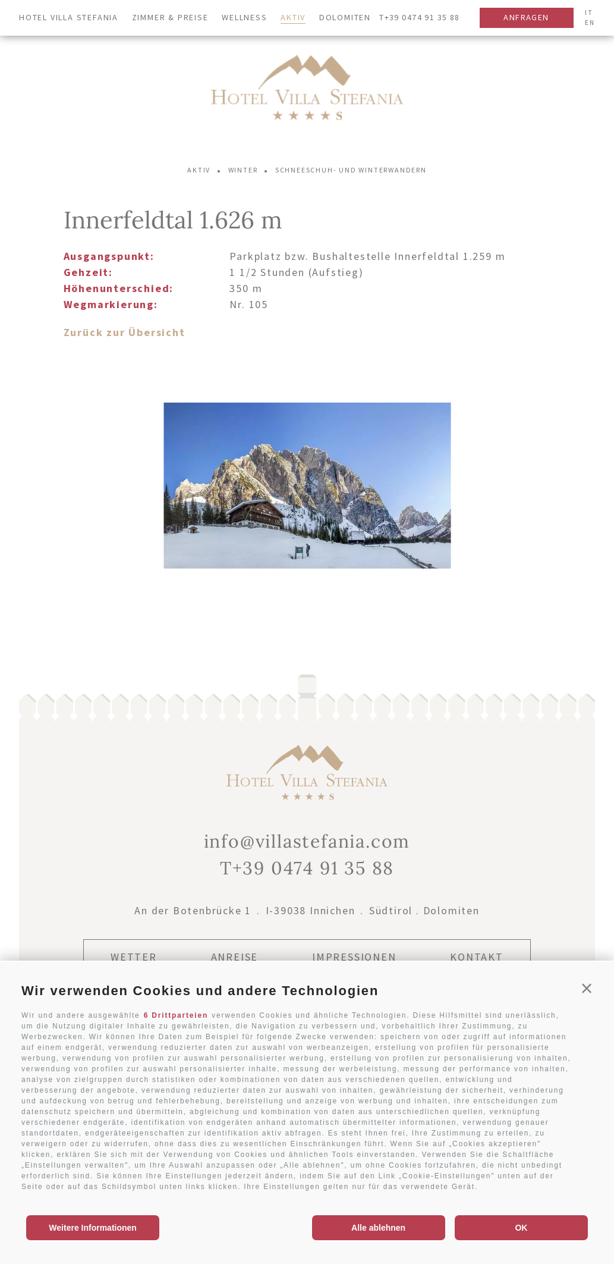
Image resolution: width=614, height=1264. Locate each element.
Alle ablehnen (378, 1227)
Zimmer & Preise (170, 17)
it (589, 12)
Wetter (134, 957)
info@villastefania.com (307, 841)
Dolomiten (345, 17)
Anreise (235, 957)
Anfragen (526, 17)
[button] (587, 988)
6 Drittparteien (176, 1015)
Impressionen (354, 957)
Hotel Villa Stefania (68, 17)
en (590, 22)
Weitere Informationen (93, 1227)
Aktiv (293, 17)
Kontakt (476, 957)
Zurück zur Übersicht (124, 332)
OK (521, 1227)
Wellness (244, 17)
